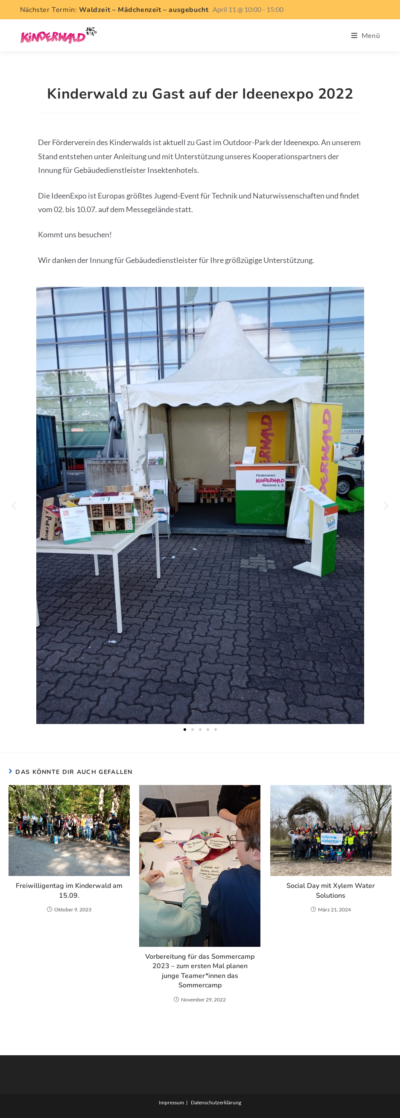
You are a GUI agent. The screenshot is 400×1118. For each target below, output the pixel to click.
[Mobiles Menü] (365, 35)
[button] (14, 505)
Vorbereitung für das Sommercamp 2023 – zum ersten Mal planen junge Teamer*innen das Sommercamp (199, 971)
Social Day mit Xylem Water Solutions (330, 890)
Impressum (171, 1102)
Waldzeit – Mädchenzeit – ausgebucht (143, 10)
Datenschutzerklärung (216, 1102)
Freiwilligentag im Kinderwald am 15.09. (69, 890)
